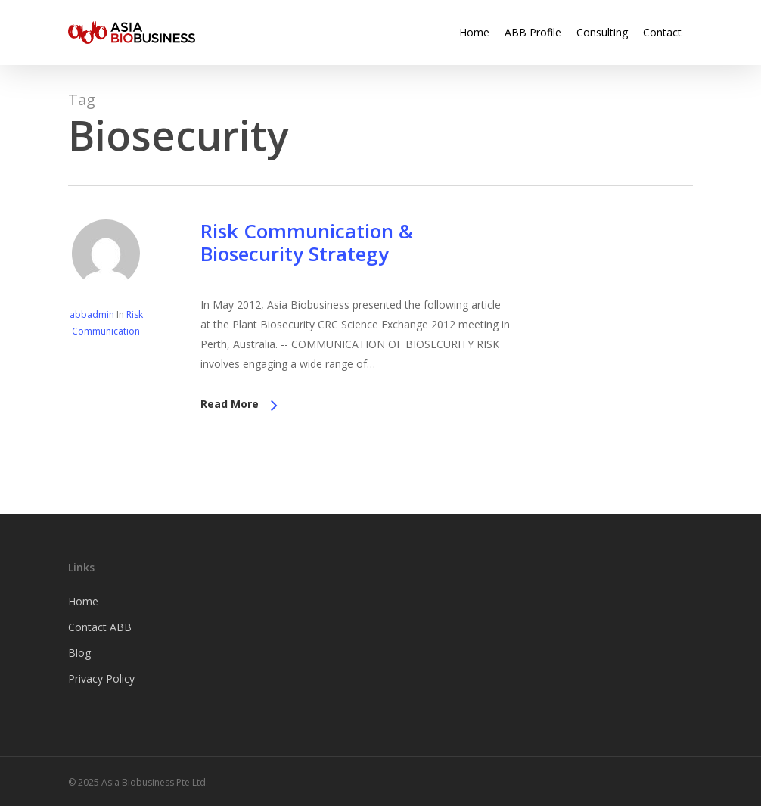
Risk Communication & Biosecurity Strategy (306, 242)
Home (83, 601)
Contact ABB (100, 627)
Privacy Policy (101, 678)
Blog (79, 653)
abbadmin (92, 314)
